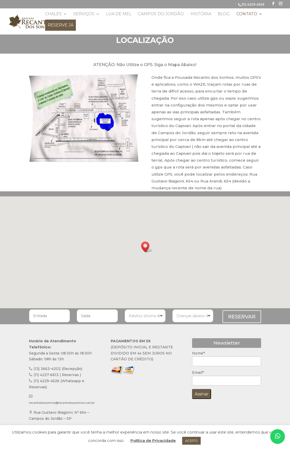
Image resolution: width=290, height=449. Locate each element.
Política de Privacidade (153, 440)
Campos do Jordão (161, 14)
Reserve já (60, 25)
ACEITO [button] (191, 441)
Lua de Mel (118, 14)
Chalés (53, 14)
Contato (246, 14)
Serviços (83, 14)
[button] (147, 246)
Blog (224, 14)
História (201, 14)
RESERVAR (241, 317)
